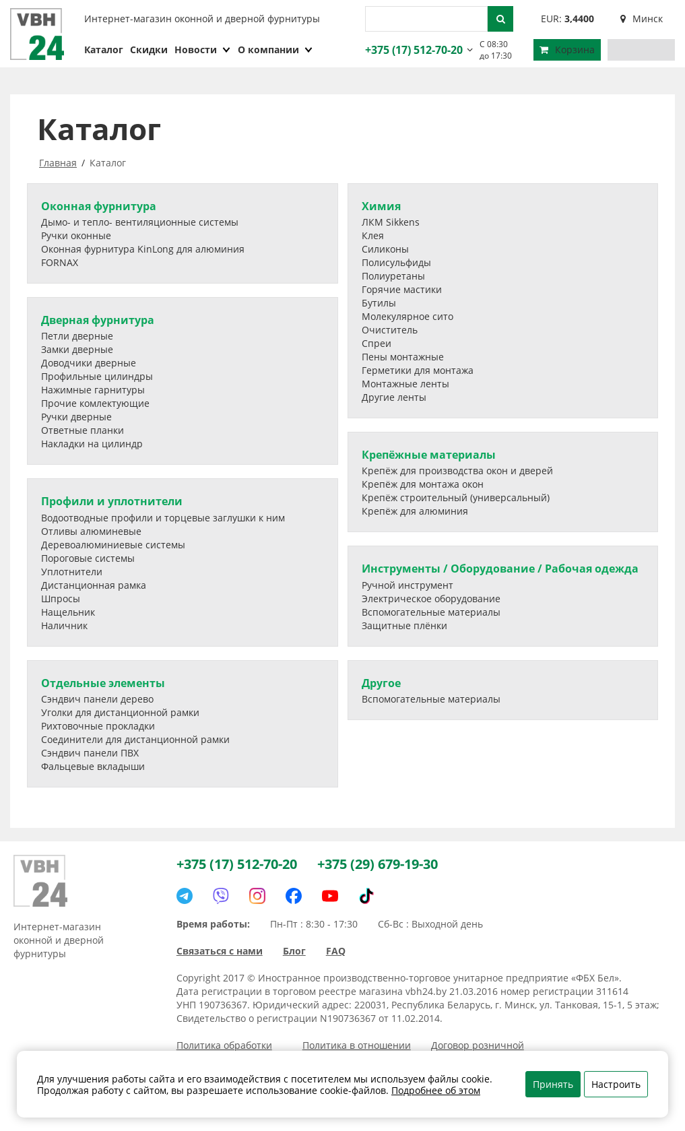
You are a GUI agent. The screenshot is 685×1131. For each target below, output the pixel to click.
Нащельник (68, 612)
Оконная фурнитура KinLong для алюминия (142, 249)
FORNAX (59, 262)
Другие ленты (394, 397)
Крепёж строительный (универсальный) (456, 497)
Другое (381, 683)
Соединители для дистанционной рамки (135, 739)
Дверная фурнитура (97, 320)
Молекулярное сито (407, 316)
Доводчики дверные (88, 362)
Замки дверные (77, 349)
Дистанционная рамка (93, 585)
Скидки (149, 49)
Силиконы (385, 249)
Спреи (376, 343)
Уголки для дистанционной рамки (120, 712)
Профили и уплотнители (112, 501)
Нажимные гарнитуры (93, 389)
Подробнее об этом (435, 1090)
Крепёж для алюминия (415, 511)
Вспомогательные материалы (431, 612)
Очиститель (390, 329)
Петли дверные (77, 335)
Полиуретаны (393, 275)
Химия (381, 206)
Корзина (567, 49)
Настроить (616, 1084)
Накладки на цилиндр (92, 443)
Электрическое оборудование (431, 598)
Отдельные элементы (103, 683)
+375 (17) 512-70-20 (412, 49)
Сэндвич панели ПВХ (90, 752)
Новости (202, 49)
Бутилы (379, 302)
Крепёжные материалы (429, 454)
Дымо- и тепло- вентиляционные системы (139, 222)
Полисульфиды (396, 262)
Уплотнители (71, 571)
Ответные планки (82, 430)
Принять (553, 1084)
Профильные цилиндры (97, 376)
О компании (275, 49)
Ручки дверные (76, 416)
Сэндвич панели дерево (97, 698)
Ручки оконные (76, 235)
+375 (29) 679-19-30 (377, 864)
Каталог (103, 49)
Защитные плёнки (404, 625)
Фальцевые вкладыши (93, 766)
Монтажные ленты (405, 383)
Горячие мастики (402, 289)
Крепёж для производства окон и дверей (457, 470)
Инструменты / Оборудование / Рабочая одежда (500, 568)
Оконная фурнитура (98, 206)
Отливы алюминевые (91, 531)
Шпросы (60, 598)
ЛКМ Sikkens (391, 222)
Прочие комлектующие (95, 403)
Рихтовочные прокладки (98, 725)
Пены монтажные (403, 356)
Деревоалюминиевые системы (113, 544)
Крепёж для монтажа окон (423, 484)
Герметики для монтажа (418, 370)
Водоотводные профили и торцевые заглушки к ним (163, 517)
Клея (373, 235)
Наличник (64, 625)
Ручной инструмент (407, 585)
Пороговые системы (88, 558)
